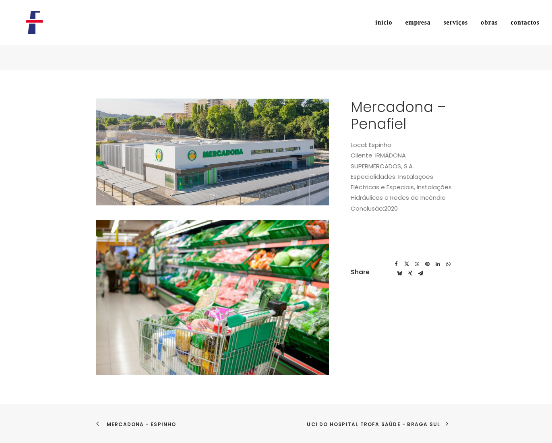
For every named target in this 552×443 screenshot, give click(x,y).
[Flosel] (32, 35)
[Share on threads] (417, 264)
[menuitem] (386, 35)
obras (489, 34)
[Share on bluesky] (400, 273)
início (383, 34)
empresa (417, 34)
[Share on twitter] (406, 264)
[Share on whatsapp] (448, 264)
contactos (525, 34)
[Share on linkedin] (438, 264)
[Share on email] (421, 273)
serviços (455, 34)
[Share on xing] (410, 273)
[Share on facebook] (396, 264)
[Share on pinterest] (427, 264)
